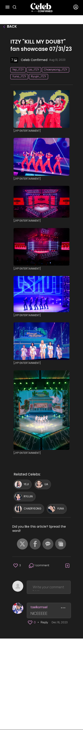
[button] (22, 543)
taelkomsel (39, 607)
